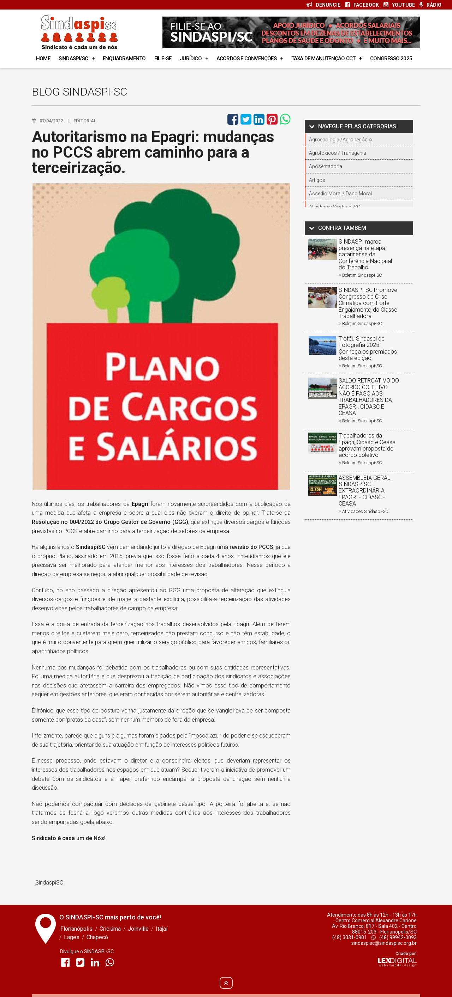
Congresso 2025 (391, 58)
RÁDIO (430, 5)
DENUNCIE (323, 5)
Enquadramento (124, 58)
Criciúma (110, 928)
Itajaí (161, 928)
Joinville (138, 928)
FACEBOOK (362, 5)
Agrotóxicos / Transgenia (337, 153)
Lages (71, 937)
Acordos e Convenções (246, 58)
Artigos (317, 180)
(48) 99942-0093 (394, 937)
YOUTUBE (399, 5)
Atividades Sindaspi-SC (334, 207)
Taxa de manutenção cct (323, 58)
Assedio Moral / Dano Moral (340, 193)
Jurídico (191, 58)
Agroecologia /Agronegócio (340, 139)
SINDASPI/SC (73, 58)
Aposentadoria (325, 166)
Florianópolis (76, 928)
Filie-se (163, 58)
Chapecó (97, 937)
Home (43, 58)
